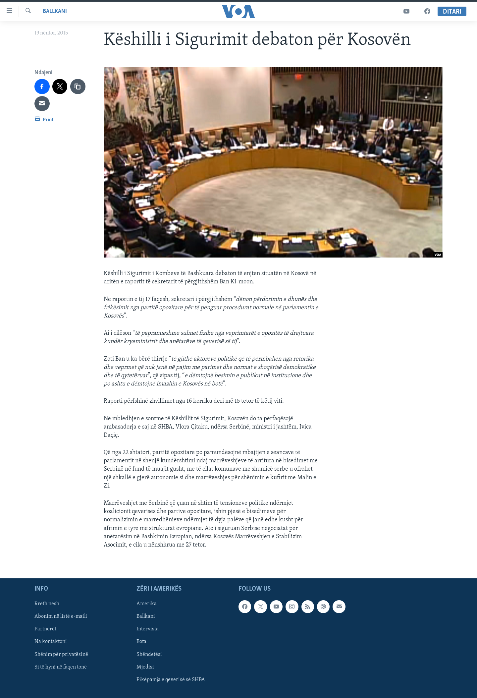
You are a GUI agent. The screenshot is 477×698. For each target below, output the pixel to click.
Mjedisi (145, 667)
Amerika (146, 604)
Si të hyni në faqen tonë (60, 667)
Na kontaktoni (50, 642)
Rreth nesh (46, 604)
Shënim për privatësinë (61, 654)
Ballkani (55, 11)
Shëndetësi (149, 654)
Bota (141, 642)
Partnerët (45, 629)
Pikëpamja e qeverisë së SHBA (170, 679)
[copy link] (77, 86)
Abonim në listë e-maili (60, 616)
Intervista (147, 629)
